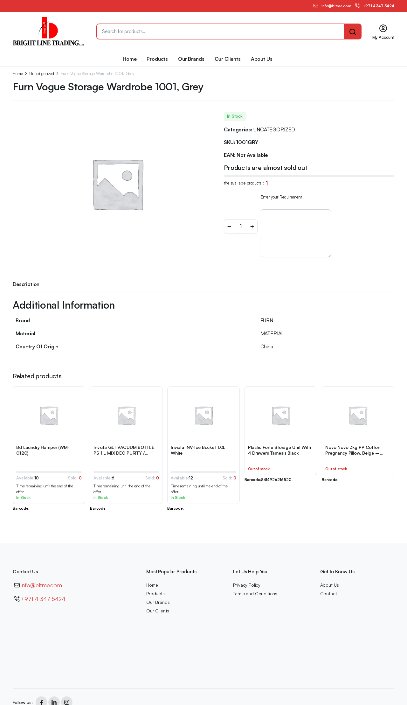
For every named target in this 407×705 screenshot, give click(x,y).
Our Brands (191, 59)
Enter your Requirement (281, 196)
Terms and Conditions (255, 593)
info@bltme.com (41, 585)
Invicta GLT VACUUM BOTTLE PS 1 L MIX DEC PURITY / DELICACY (123, 452)
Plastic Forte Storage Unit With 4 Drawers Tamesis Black (279, 450)
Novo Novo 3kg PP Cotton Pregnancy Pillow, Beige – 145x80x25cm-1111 (352, 452)
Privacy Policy (246, 585)
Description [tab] (26, 284)
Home (129, 59)
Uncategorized (41, 74)
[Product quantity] (240, 227)
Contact (328, 593)
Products (157, 59)
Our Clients (228, 59)
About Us (261, 59)
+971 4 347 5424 (43, 598)
